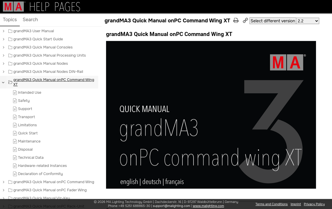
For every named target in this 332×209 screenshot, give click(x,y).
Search (30, 20)
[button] (3, 31)
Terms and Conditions (272, 204)
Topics (10, 20)
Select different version (273, 21)
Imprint (295, 204)
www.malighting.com (208, 206)
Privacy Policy (314, 204)
